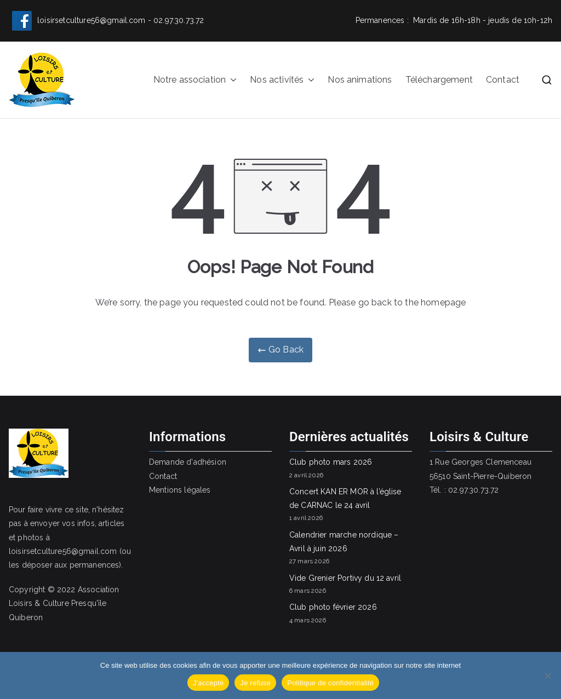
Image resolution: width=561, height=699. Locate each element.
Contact (502, 79)
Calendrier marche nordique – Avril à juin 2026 (343, 541)
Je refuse (255, 683)
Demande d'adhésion (187, 462)
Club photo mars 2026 (330, 462)
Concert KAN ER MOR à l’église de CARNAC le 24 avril (345, 498)
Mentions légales (180, 490)
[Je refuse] (547, 675)
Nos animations (360, 79)
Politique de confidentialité (330, 683)
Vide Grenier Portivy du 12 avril (345, 578)
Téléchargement (439, 79)
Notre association (195, 80)
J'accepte (208, 683)
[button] (231, 80)
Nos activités (282, 80)
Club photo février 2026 (333, 607)
